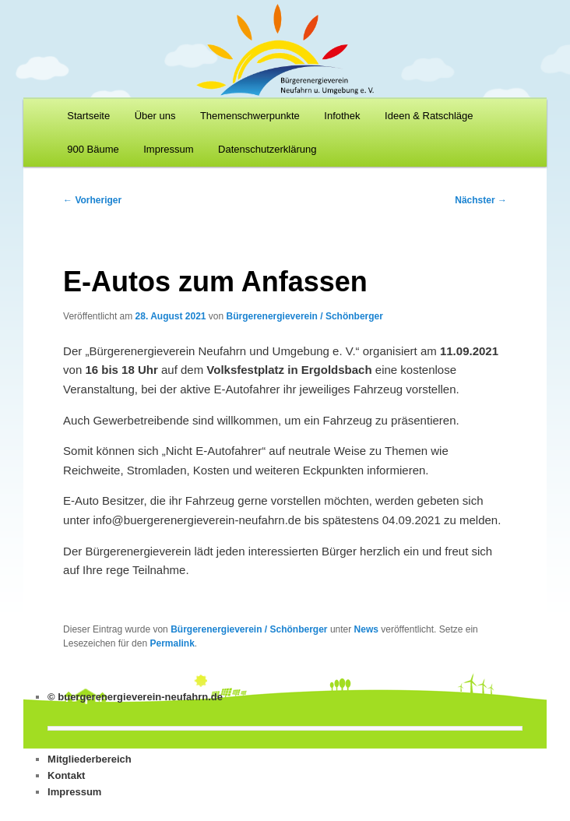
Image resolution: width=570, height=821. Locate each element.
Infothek (342, 116)
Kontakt (66, 775)
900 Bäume (93, 149)
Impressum (168, 149)
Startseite (88, 116)
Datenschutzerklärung (267, 149)
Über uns (155, 116)
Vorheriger (92, 200)
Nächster (481, 200)
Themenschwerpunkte (250, 116)
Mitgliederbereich (90, 759)
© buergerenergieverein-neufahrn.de (135, 697)
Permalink (172, 643)
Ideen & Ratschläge (429, 116)
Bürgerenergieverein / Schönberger (305, 316)
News (366, 629)
